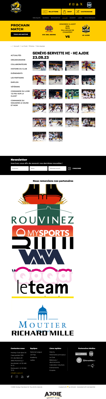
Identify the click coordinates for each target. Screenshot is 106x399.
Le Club (64, 18)
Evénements (16, 73)
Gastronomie (84, 12)
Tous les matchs (21, 34)
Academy (73, 18)
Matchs (52, 352)
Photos (31, 46)
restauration (55, 18)
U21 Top (33, 355)
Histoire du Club (19, 69)
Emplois (14, 82)
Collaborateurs (19, 64)
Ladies (80, 18)
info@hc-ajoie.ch (17, 373)
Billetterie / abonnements (54, 361)
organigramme (18, 60)
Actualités (16, 55)
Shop (67, 11)
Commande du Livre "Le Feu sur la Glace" (20, 93)
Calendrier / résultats (56, 365)
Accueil (16, 46)
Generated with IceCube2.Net (86, 387)
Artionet (73, 387)
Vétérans (15, 87)
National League (36, 352)
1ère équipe (37, 18)
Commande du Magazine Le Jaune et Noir (20, 103)
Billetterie (50, 11)
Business (46, 18)
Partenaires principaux (57, 355)
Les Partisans (17, 78)
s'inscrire (74, 168)
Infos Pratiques (89, 18)
